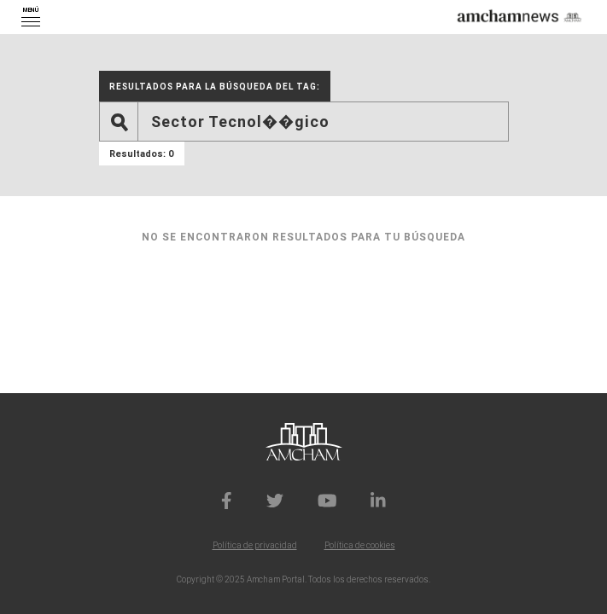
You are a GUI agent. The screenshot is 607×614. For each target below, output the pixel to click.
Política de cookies (359, 545)
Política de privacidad (255, 545)
